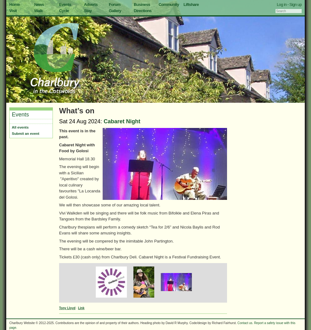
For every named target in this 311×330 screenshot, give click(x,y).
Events (65, 4)
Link (81, 308)
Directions (142, 10)
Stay (88, 10)
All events (20, 127)
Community (169, 4)
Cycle (64, 10)
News (39, 4)
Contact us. (245, 323)
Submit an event (25, 133)
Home (14, 4)
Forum (114, 4)
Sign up (295, 4)
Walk (38, 10)
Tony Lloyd (67, 308)
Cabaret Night (122, 121)
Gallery (115, 10)
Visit (13, 10)
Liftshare (191, 4)
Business (142, 4)
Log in (282, 4)
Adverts (91, 4)
